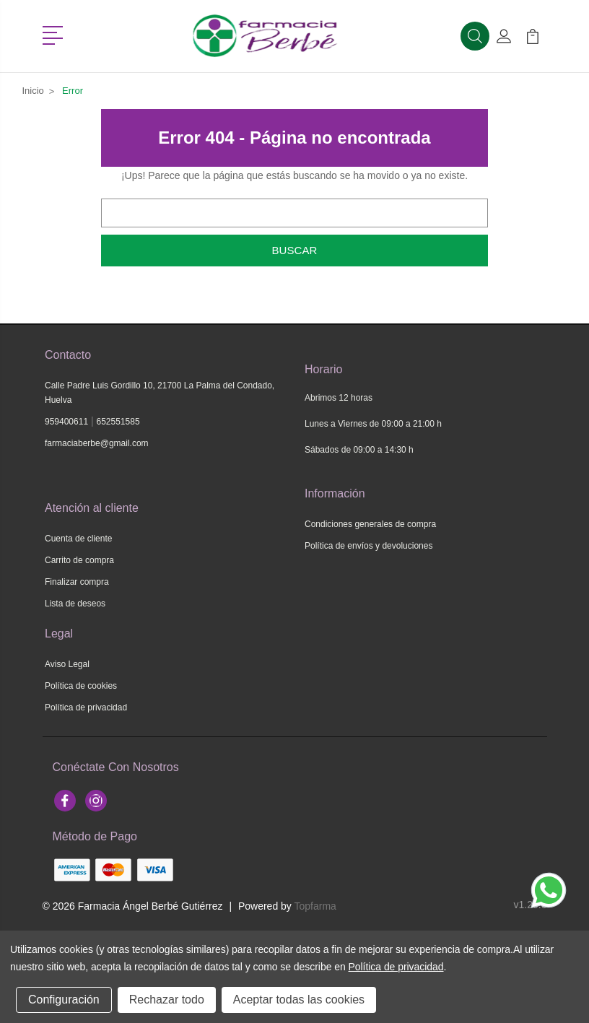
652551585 (118, 422)
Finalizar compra (77, 582)
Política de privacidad (86, 707)
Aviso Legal (67, 664)
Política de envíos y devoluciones (368, 546)
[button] (55, 34)
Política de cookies (81, 686)
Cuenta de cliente (78, 539)
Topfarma (315, 906)
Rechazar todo (166, 999)
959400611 (66, 422)
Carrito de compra (79, 560)
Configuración (64, 999)
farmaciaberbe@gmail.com (97, 443)
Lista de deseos (75, 603)
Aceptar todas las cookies (299, 999)
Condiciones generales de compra (370, 524)
